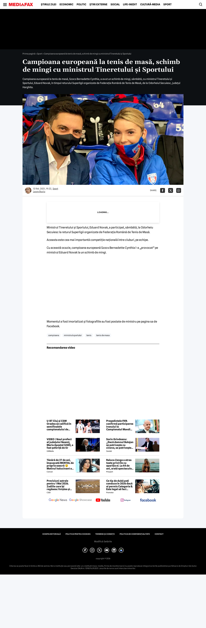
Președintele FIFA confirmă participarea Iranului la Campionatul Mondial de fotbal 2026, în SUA (119, 425)
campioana (53, 335)
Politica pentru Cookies (78, 534)
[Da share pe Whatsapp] (178, 190)
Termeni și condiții (105, 534)
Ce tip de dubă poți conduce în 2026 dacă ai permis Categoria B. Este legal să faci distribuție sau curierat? (119, 485)
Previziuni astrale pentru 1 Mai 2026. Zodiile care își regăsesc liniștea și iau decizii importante (60, 485)
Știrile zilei (48, 4)
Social (115, 4)
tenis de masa (103, 335)
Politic (81, 4)
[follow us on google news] (58, 500)
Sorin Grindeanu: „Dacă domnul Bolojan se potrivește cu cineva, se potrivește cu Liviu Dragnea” (119, 443)
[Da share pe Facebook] (162, 190)
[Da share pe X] (170, 190)
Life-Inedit (130, 4)
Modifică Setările (103, 541)
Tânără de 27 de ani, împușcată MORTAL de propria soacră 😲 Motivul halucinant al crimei (60, 464)
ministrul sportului (73, 335)
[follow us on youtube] (103, 500)
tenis (88, 335)
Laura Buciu (39, 191)
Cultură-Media (150, 4)
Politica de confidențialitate (135, 534)
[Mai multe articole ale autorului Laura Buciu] (28, 190)
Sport (167, 4)
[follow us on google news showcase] (80, 500)
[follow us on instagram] (125, 500)
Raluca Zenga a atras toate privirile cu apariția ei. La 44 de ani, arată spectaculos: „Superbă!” (120, 464)
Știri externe (98, 4)
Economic (66, 4)
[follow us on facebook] (148, 500)
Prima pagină (29, 53)
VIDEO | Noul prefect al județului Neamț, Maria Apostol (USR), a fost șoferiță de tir (60, 443)
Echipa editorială (51, 534)
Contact (159, 534)
